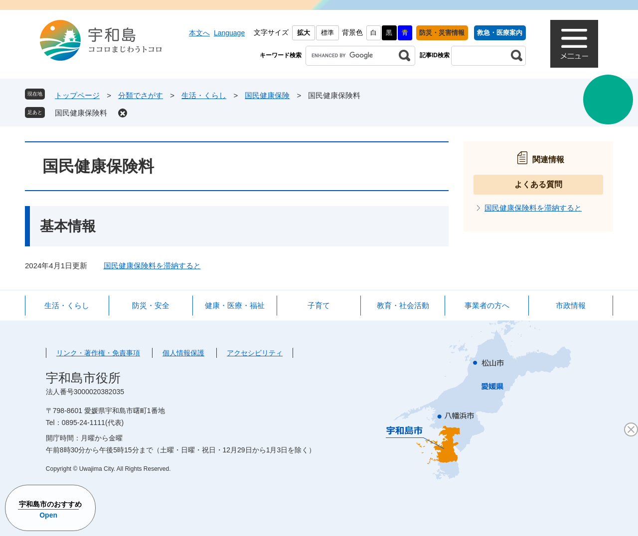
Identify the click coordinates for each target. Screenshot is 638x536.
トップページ (77, 95)
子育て (319, 305)
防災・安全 (150, 305)
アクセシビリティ (255, 353)
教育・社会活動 (403, 305)
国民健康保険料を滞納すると (152, 265)
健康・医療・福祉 (235, 305)
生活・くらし (203, 95)
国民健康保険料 (81, 112)
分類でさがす (140, 95)
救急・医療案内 (499, 32)
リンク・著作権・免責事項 (98, 353)
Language (229, 33)
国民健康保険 (267, 95)
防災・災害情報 (442, 32)
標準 (327, 32)
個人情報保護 (183, 353)
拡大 (303, 32)
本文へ (199, 33)
